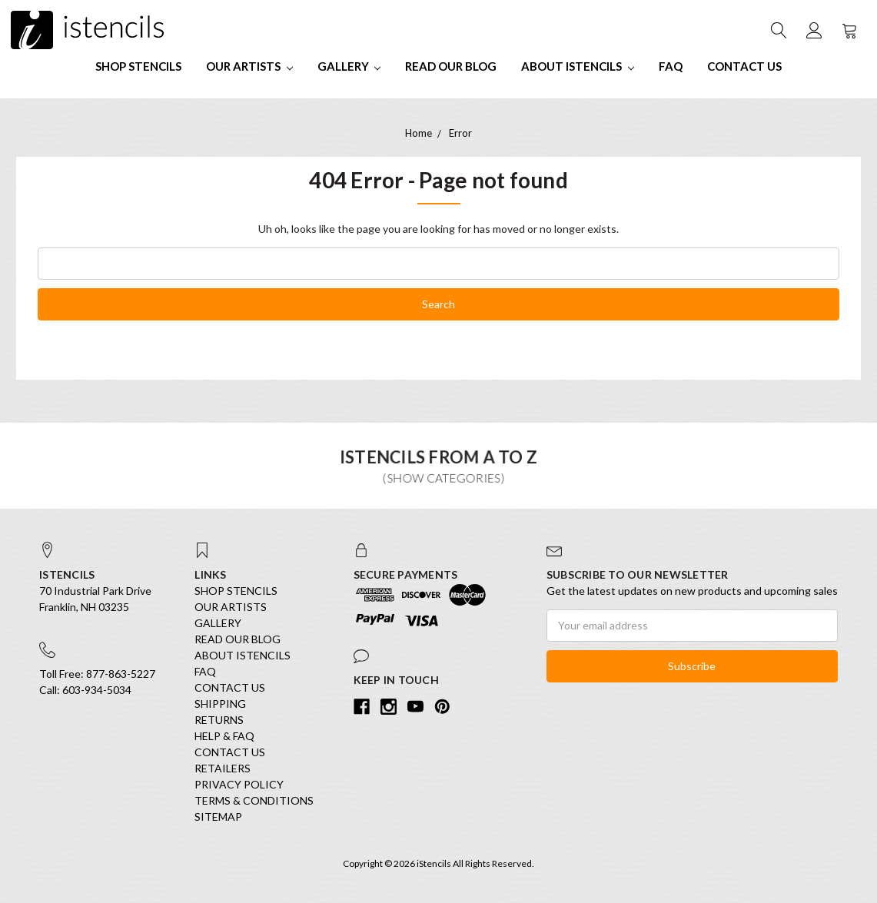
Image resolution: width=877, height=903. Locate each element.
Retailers (222, 768)
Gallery (349, 66)
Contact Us (744, 66)
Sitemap (218, 816)
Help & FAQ (224, 735)
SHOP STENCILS (138, 66)
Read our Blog (451, 66)
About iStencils (577, 66)
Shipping (220, 703)
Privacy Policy (239, 784)
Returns (219, 719)
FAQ (671, 66)
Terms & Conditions (254, 800)
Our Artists (249, 66)
